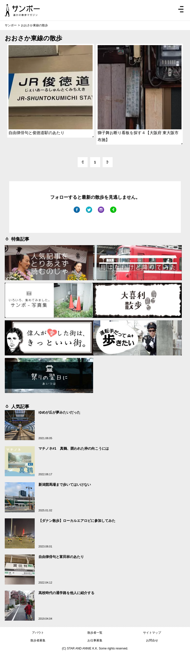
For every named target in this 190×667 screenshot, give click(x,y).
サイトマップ (152, 632)
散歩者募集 (37, 640)
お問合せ (152, 640)
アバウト (38, 632)
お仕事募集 (94, 640)
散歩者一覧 (94, 632)
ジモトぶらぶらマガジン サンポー (22, 10)
